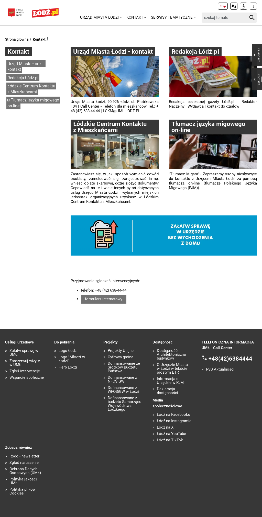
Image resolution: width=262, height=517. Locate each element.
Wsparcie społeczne (26, 378)
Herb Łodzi (68, 367)
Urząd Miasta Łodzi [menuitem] (99, 17)
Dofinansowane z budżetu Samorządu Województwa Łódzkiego (124, 403)
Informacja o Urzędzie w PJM (170, 381)
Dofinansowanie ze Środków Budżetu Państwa (124, 367)
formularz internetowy (103, 299)
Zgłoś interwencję (24, 371)
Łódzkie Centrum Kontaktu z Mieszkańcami (31, 89)
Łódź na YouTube (171, 434)
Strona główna (17, 39)
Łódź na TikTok (170, 440)
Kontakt (39, 39)
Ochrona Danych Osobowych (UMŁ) (25, 471)
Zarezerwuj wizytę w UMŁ (24, 363)
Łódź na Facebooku (173, 415)
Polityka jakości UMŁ (23, 481)
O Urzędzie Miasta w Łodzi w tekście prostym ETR (172, 368)
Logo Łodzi (68, 351)
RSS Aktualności (220, 369)
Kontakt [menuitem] (134, 17)
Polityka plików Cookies (22, 491)
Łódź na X (165, 427)
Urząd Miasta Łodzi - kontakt (26, 66)
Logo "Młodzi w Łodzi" (72, 359)
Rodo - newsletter (24, 456)
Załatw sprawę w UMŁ (23, 353)
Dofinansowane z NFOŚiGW (122, 379)
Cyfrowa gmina (120, 357)
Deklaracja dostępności (167, 391)
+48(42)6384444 (230, 358)
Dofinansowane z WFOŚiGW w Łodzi (123, 390)
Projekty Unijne (121, 351)
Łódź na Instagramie (174, 421)
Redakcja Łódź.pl (22, 77)
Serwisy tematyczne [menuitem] (172, 17)
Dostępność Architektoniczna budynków (171, 354)
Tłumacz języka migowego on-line (33, 103)
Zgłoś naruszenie (24, 463)
